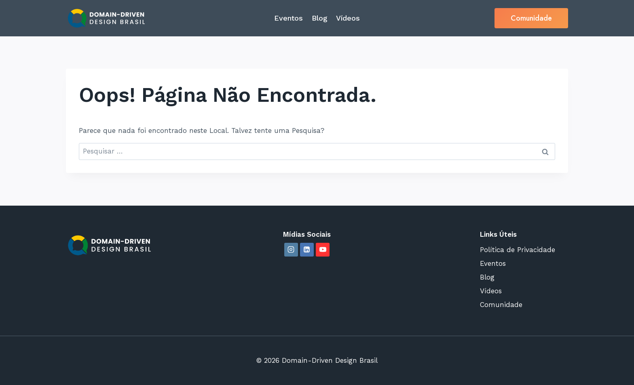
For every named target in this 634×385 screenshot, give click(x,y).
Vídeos (348, 18)
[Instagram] (291, 250)
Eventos (288, 18)
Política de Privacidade (517, 250)
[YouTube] (323, 250)
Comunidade (531, 18)
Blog (320, 18)
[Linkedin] (307, 250)
